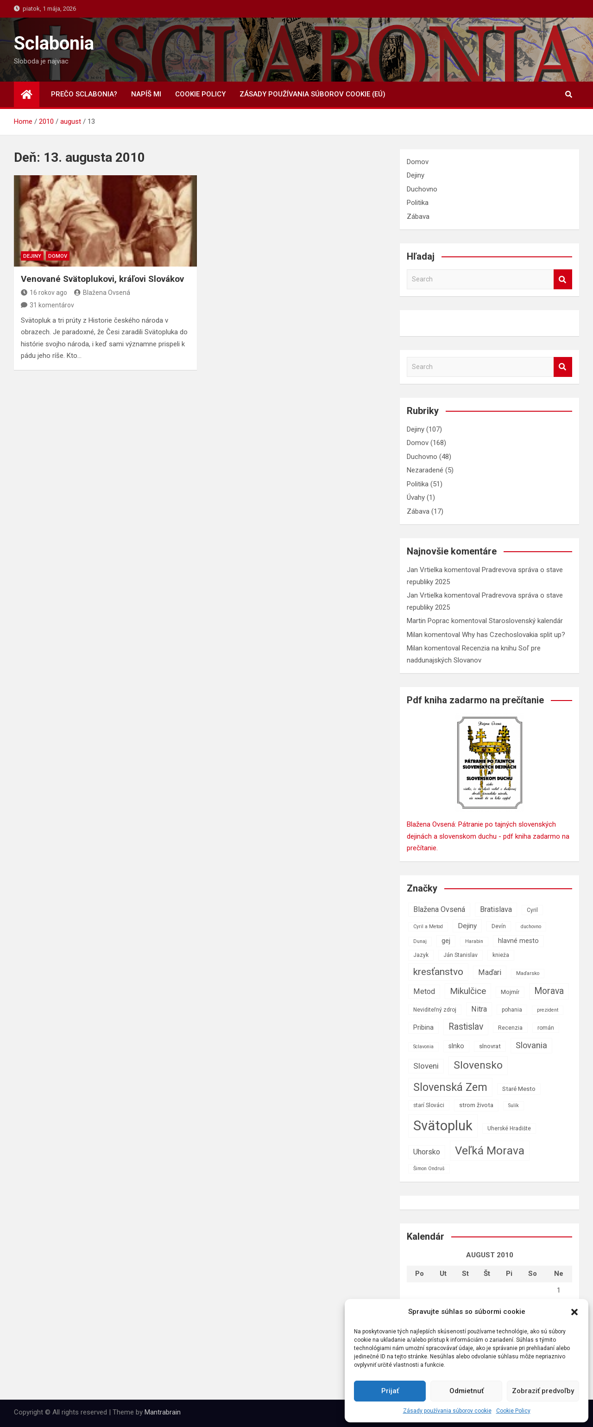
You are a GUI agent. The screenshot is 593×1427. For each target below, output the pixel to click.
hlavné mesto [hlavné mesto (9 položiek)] (518, 941)
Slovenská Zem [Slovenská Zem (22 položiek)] (450, 1087)
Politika (418, 202)
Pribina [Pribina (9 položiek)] (423, 1028)
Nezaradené (425, 470)
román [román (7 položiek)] (545, 1028)
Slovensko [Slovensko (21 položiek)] (478, 1065)
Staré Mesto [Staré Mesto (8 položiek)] (519, 1088)
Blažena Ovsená (102, 292)
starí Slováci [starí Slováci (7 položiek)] (428, 1105)
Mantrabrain (163, 1412)
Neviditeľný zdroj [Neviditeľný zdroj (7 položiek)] (434, 1010)
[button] (574, 1312)
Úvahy (416, 497)
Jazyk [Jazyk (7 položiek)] (421, 955)
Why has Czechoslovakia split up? (513, 635)
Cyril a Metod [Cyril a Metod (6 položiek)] (428, 927)
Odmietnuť (466, 1391)
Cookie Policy (513, 1411)
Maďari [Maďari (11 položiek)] (489, 972)
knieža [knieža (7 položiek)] (500, 955)
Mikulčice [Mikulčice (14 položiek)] (468, 991)
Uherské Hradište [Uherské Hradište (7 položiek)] (509, 1128)
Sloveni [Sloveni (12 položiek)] (426, 1065)
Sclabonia (54, 43)
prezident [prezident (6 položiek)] (547, 1010)
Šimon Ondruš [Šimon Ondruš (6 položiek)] (429, 1169)
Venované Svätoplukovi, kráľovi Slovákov (102, 279)
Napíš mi (146, 94)
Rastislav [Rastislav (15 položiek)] (465, 1026)
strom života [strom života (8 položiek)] (476, 1105)
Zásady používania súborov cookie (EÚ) (312, 94)
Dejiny (32, 256)
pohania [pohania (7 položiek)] (512, 1010)
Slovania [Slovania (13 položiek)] (531, 1045)
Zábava (418, 216)
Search (563, 279)
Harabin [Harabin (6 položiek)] (474, 941)
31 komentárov (52, 305)
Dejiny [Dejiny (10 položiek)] (467, 926)
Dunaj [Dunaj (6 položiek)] (420, 941)
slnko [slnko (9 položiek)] (456, 1046)
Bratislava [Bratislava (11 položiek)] (496, 909)
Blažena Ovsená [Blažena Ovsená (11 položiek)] (439, 909)
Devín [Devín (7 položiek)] (499, 926)
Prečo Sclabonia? (84, 94)
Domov (57, 256)
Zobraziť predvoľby (543, 1391)
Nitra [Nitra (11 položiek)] (479, 1009)
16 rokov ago (44, 292)
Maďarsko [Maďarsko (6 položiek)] (527, 973)
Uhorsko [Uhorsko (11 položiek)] (426, 1151)
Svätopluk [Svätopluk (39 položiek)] (443, 1126)
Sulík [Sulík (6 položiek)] (513, 1105)
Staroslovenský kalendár (526, 621)
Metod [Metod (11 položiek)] (424, 991)
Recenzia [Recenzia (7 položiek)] (510, 1028)
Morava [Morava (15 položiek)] (549, 991)
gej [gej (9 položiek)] (446, 941)
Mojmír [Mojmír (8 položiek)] (510, 991)
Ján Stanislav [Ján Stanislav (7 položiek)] (460, 955)
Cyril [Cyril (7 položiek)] (532, 910)
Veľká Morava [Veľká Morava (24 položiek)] (489, 1150)
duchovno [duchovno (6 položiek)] (531, 927)
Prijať (390, 1391)
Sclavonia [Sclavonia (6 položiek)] (423, 1047)
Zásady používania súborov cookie (447, 1411)
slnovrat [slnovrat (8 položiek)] (490, 1046)
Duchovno (422, 189)
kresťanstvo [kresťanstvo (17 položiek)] (438, 971)
